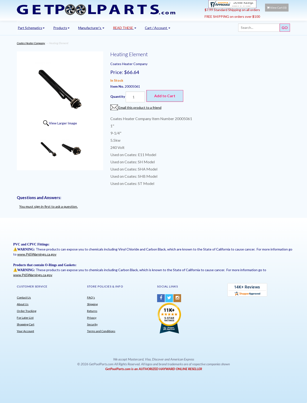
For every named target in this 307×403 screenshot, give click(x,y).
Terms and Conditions (101, 331)
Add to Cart (164, 95)
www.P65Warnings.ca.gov (36, 254)
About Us (23, 304)
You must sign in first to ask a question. (48, 206)
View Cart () (277, 7)
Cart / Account (157, 28)
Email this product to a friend (139, 107)
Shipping (92, 304)
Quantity (117, 96)
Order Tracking (26, 311)
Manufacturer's (91, 28)
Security (92, 324)
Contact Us (24, 297)
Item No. (117, 86)
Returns (92, 311)
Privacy (91, 317)
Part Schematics (31, 28)
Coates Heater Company (31, 43)
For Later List (25, 317)
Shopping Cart (25, 324)
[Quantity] (135, 97)
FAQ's (91, 297)
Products (61, 28)
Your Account (25, 331)
